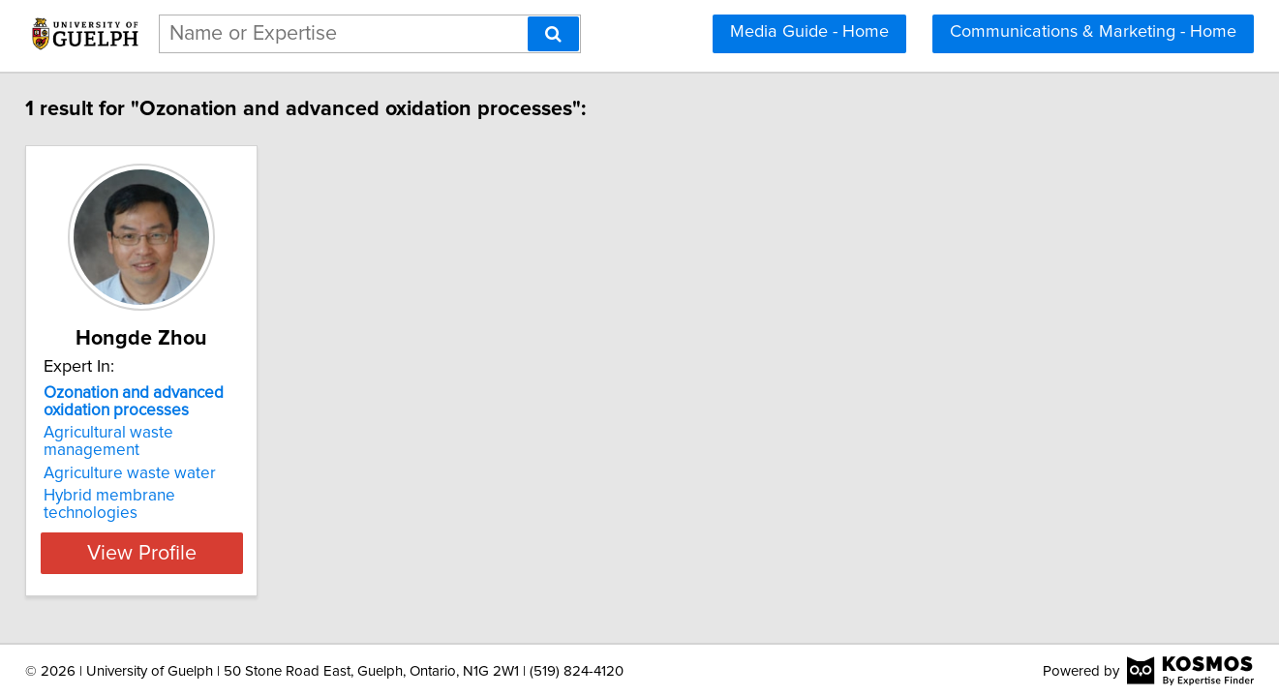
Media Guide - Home (809, 32)
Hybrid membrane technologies (192, 478)
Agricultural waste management (192, 432)
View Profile (199, 518)
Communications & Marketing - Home (1093, 32)
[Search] (553, 33)
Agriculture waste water (163, 456)
